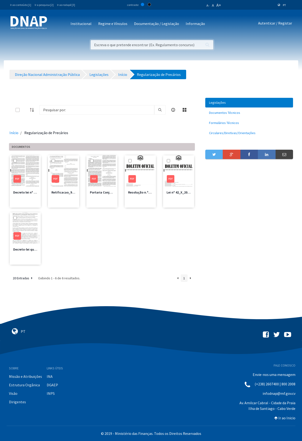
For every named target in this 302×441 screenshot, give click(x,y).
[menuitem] (249, 102)
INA (50, 376)
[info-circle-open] (173, 110)
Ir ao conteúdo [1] (20, 5)
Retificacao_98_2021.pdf (69, 192)
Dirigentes (17, 402)
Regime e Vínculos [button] (112, 23)
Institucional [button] (81, 23)
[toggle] (25, 110)
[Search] (96, 110)
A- (208, 5)
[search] (159, 109)
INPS (51, 393)
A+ (218, 5)
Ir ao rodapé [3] (66, 5)
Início (13, 132)
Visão (13, 393)
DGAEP (52, 385)
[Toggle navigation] (54, 23)
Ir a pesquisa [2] (44, 5)
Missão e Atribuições (25, 376)
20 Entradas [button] (23, 278)
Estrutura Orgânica (24, 385)
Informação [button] (195, 23)
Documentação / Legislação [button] (156, 23)
